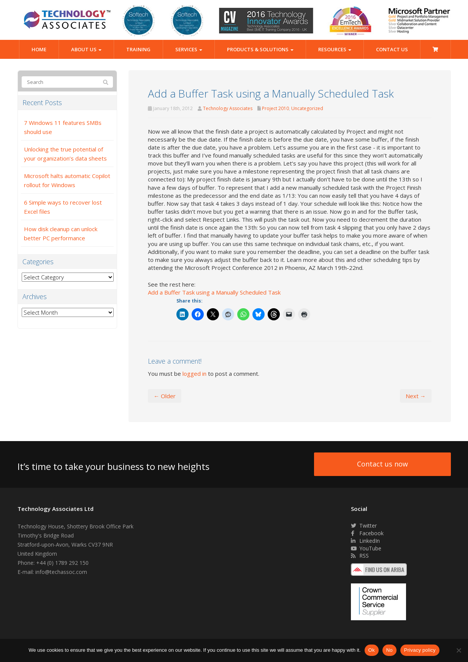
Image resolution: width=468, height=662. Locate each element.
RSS (360, 555)
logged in (194, 373)
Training (138, 49)
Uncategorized (307, 108)
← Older (165, 396)
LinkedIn (365, 540)
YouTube (366, 548)
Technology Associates (227, 108)
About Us (86, 49)
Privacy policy (420, 650)
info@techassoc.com (61, 571)
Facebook (367, 533)
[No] (458, 650)
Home (39, 49)
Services (188, 49)
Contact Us (392, 49)
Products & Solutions (260, 49)
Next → (416, 396)
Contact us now (382, 463)
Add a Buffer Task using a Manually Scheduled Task (214, 292)
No (389, 650)
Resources (334, 49)
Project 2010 (275, 108)
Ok (371, 650)
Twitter (364, 525)
